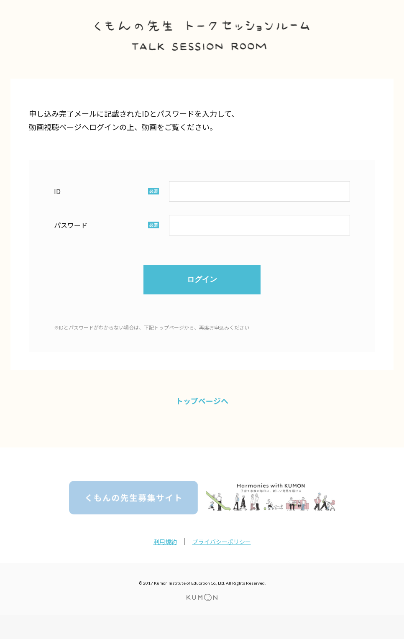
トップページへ (202, 400)
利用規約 (165, 541)
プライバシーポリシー (221, 541)
